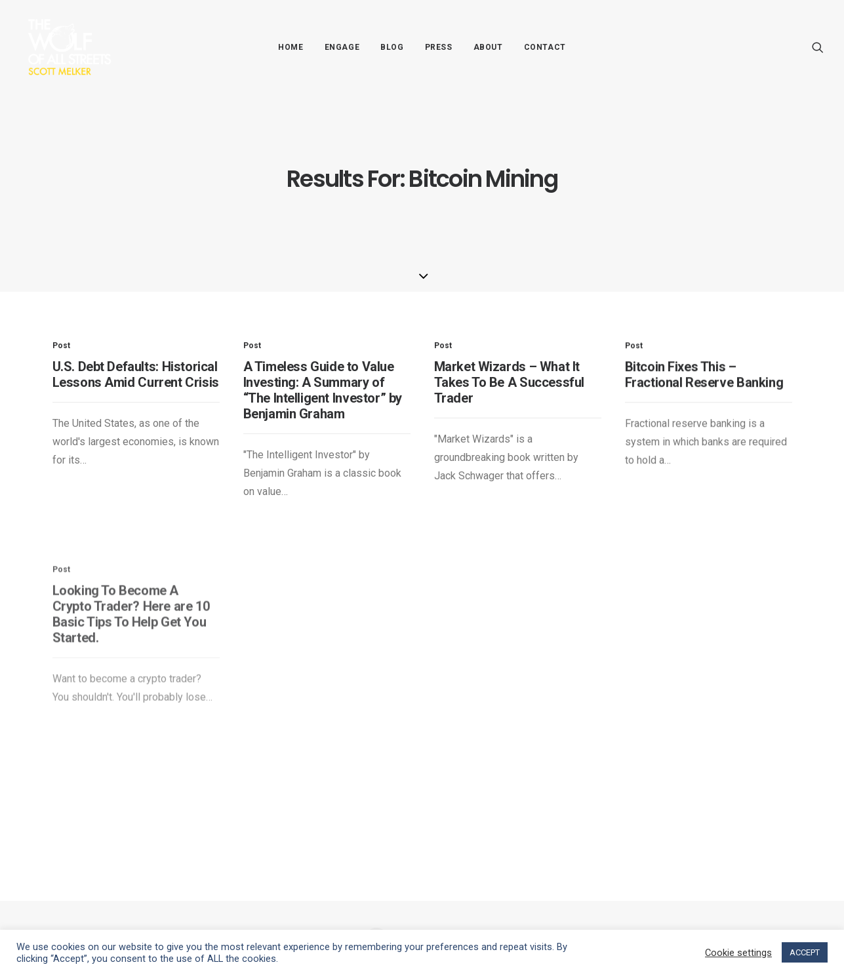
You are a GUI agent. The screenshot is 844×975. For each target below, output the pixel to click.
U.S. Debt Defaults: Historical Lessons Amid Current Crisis (135, 374)
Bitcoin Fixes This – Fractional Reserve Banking (704, 413)
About (488, 47)
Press (438, 47)
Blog (391, 47)
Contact (545, 47)
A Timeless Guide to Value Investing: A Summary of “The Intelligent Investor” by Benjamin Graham (322, 390)
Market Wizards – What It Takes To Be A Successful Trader (509, 399)
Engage (342, 47)
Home (290, 47)
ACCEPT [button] (805, 952)
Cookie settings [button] (738, 953)
